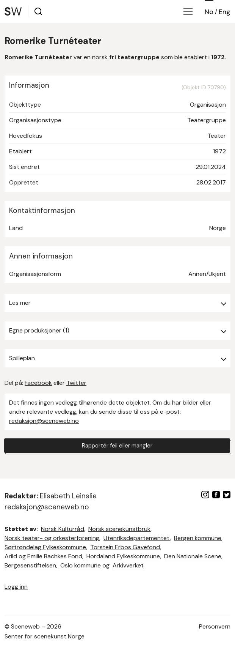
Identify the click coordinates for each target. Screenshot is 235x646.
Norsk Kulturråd (62, 529)
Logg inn (16, 587)
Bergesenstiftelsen (30, 565)
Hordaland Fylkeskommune (123, 556)
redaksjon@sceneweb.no (44, 421)
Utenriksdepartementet (136, 538)
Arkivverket (128, 565)
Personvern (214, 626)
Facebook (38, 383)
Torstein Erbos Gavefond (125, 547)
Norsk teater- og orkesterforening (52, 538)
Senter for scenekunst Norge (45, 636)
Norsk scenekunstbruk (119, 529)
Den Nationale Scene (192, 556)
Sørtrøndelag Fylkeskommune (45, 547)
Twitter (76, 383)
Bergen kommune (197, 538)
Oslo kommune (80, 565)
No (209, 11)
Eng (224, 11)
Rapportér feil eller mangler (117, 446)
